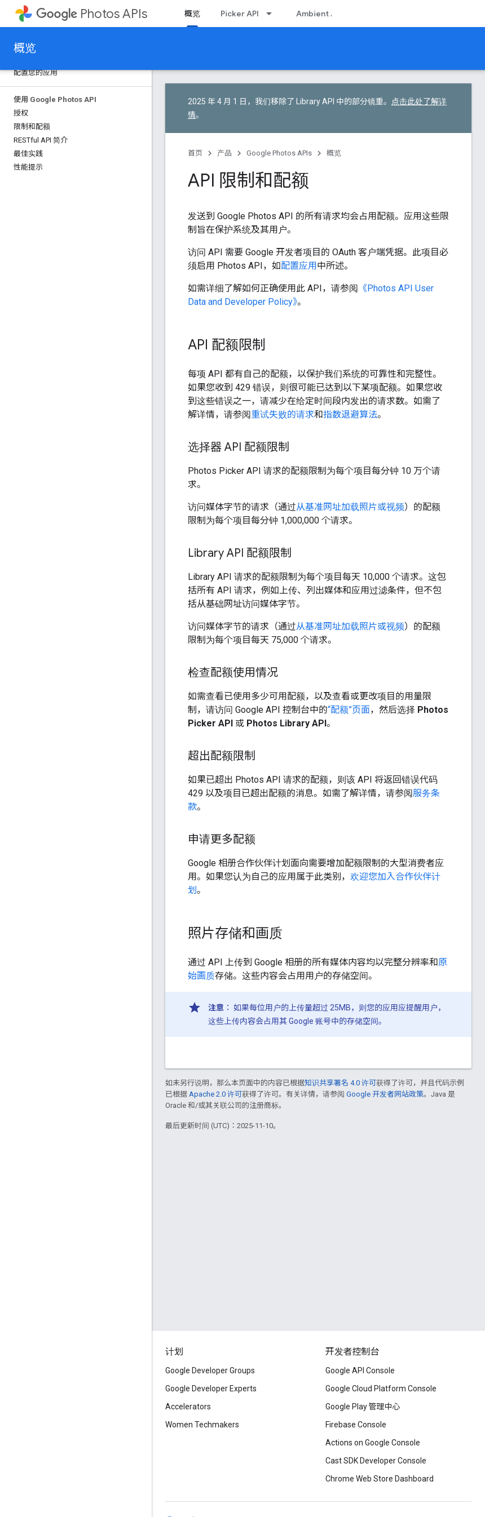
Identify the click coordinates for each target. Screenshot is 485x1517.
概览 (25, 48)
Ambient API (319, 13)
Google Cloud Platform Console (380, 1388)
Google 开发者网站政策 (385, 1094)
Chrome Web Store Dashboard (379, 1478)
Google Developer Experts (211, 1388)
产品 (224, 153)
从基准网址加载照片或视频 (350, 507)
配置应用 (299, 265)
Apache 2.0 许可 (215, 1094)
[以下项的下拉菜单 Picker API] (272, 13)
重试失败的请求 (282, 414)
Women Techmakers (202, 1424)
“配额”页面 (349, 709)
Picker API (240, 13)
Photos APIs (91, 13)
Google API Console (360, 1370)
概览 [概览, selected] (192, 13)
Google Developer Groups (210, 1370)
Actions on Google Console (372, 1442)
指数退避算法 (350, 414)
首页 (195, 153)
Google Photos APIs (279, 153)
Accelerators (188, 1406)
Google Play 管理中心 (362, 1406)
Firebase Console (355, 1424)
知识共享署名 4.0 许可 (340, 1083)
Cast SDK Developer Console (375, 1460)
